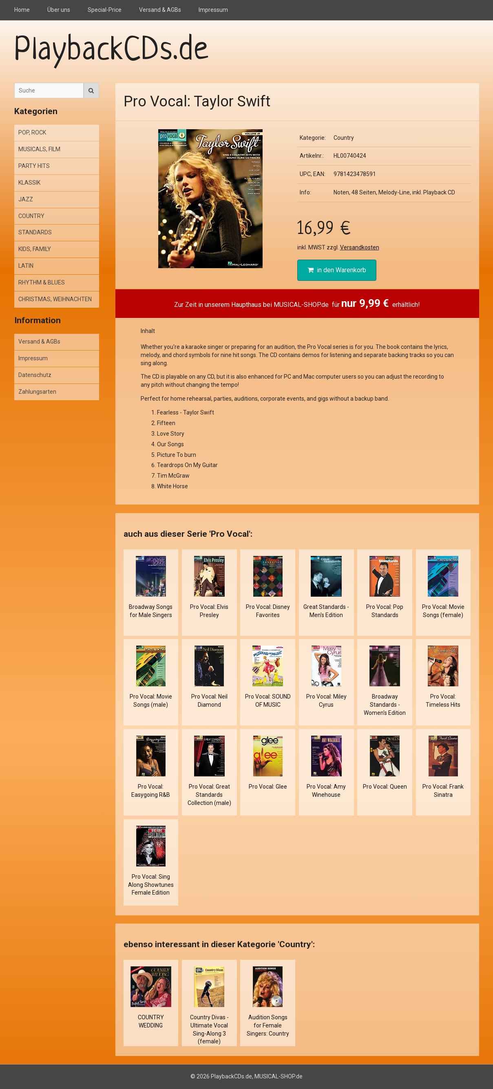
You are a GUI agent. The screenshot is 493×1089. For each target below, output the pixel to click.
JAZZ (25, 199)
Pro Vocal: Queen (385, 786)
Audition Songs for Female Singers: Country (268, 1025)
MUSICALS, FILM (39, 149)
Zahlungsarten (37, 391)
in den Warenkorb (336, 270)
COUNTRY (31, 216)
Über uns (58, 10)
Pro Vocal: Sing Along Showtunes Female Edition (151, 884)
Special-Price (105, 10)
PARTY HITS (34, 166)
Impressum (213, 10)
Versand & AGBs (160, 10)
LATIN (25, 265)
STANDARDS (35, 232)
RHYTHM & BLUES (41, 282)
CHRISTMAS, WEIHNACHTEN (55, 299)
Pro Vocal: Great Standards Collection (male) (209, 794)
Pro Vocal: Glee (268, 786)
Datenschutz (34, 375)
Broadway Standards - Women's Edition (385, 704)
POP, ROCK (32, 132)
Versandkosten (359, 247)
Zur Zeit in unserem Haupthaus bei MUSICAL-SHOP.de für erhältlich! (297, 303)
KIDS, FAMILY (34, 249)
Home (22, 10)
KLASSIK (29, 182)
